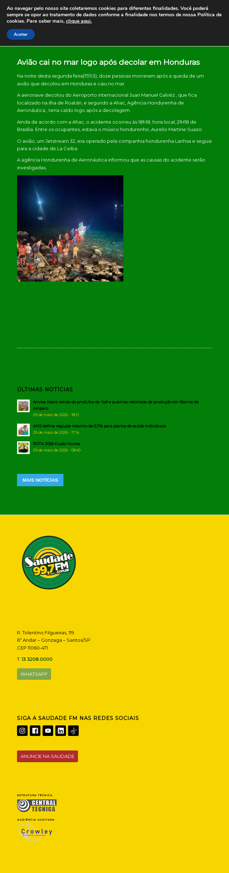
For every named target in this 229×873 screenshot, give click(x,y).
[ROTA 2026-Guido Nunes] (114, 447)
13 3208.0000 (37, 659)
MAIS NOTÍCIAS (40, 480)
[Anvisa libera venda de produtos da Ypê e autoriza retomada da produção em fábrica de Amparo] (114, 408)
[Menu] (202, 25)
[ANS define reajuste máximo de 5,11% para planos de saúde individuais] (114, 429)
